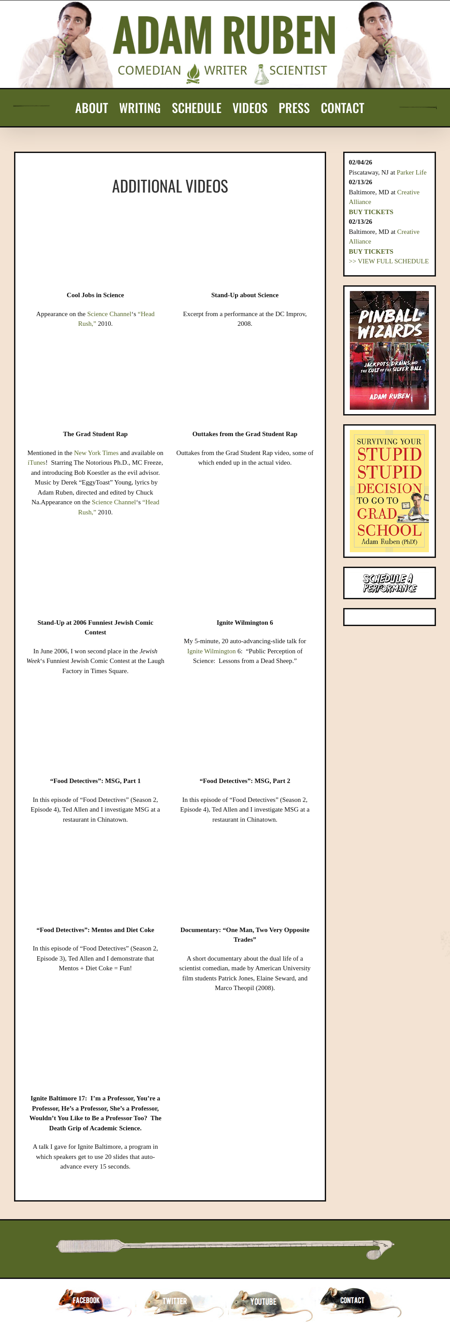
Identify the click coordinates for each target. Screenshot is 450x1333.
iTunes (36, 462)
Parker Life (412, 172)
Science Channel (109, 313)
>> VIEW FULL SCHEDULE (389, 261)
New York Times (96, 452)
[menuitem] (91, 107)
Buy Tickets (371, 211)
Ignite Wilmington (211, 651)
